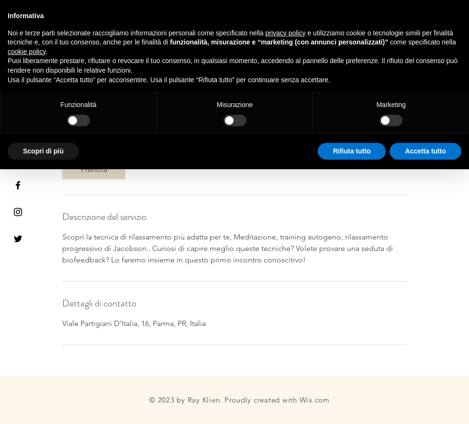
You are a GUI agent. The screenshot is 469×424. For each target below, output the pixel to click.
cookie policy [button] (26, 51)
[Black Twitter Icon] (17, 238)
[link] (93, 169)
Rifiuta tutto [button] (352, 151)
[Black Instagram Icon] (17, 212)
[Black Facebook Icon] (17, 185)
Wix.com (315, 399)
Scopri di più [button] (43, 151)
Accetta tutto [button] (425, 151)
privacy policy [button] (286, 33)
